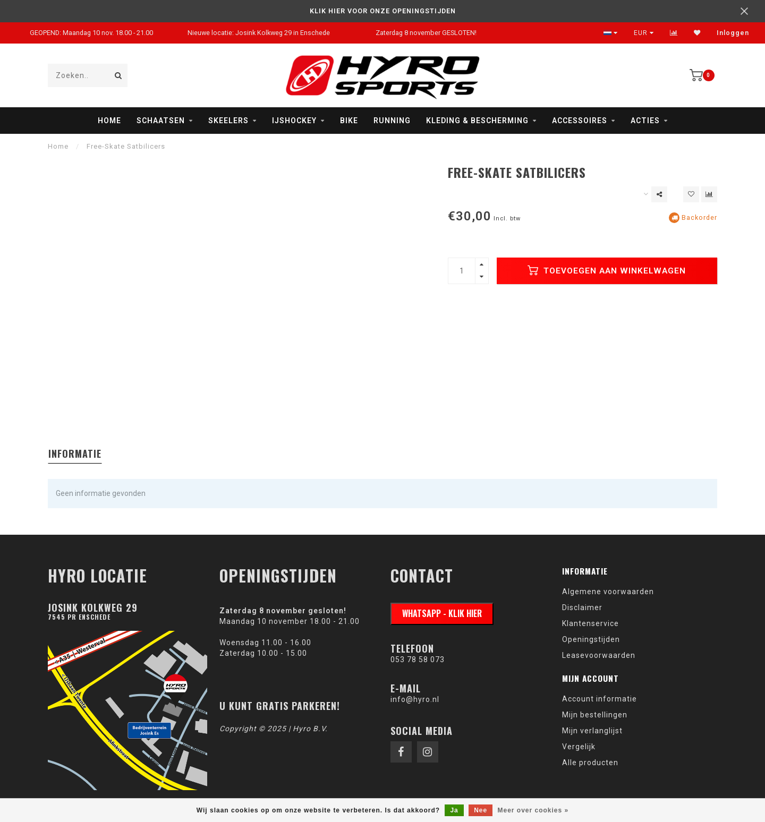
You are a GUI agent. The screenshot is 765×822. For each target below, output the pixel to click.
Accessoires (579, 120)
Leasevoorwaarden (598, 655)
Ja (454, 810)
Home (109, 120)
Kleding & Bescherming (477, 120)
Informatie (74, 453)
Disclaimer (582, 607)
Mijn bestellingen (594, 714)
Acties (645, 120)
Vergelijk (579, 746)
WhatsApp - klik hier (442, 613)
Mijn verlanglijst (592, 730)
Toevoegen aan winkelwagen (607, 270)
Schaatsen (161, 120)
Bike (349, 120)
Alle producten (590, 762)
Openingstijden (591, 639)
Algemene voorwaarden (608, 591)
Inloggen (733, 33)
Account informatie (599, 699)
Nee (480, 810)
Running (392, 120)
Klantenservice (590, 623)
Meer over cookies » (533, 810)
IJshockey (294, 120)
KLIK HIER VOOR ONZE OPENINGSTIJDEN (383, 11)
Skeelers (228, 120)
